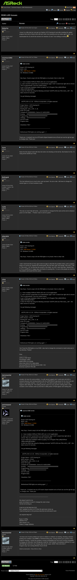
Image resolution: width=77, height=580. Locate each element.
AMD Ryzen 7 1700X (30, 71)
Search (55, 10)
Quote (68, 28)
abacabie (6, 236)
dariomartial (7, 375)
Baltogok (6, 177)
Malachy (5, 28)
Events (60, 10)
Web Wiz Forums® (39, 574)
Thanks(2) (59, 57)
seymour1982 (7, 58)
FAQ (49, 10)
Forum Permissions (71, 570)
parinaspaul (7, 405)
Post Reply (6, 19)
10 (72, 19)
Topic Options (70, 23)
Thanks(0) (59, 28)
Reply (73, 28)
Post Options (50, 28)
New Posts (69, 7)
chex (4, 279)
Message (22, 23)
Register (68, 10)
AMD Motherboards (27, 7)
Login (74, 10)
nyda (4, 207)
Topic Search (60, 23)
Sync (4, 147)
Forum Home (6, 7)
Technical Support (16, 7)
